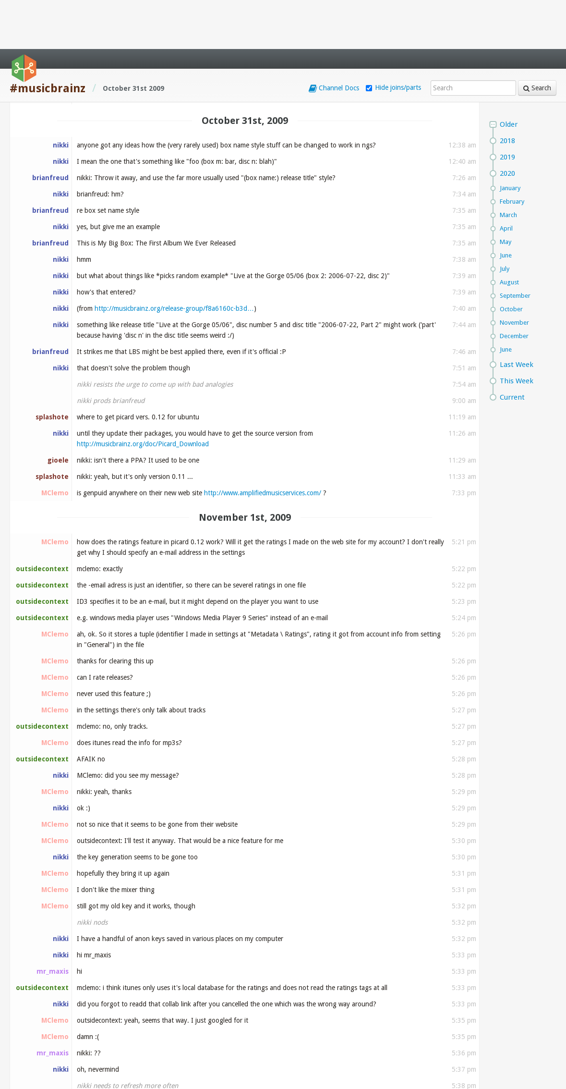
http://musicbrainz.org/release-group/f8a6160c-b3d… (174, 259)
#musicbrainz (47, 39)
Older (509, 75)
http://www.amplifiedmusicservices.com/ (262, 444)
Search (537, 39)
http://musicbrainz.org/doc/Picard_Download (143, 395)
